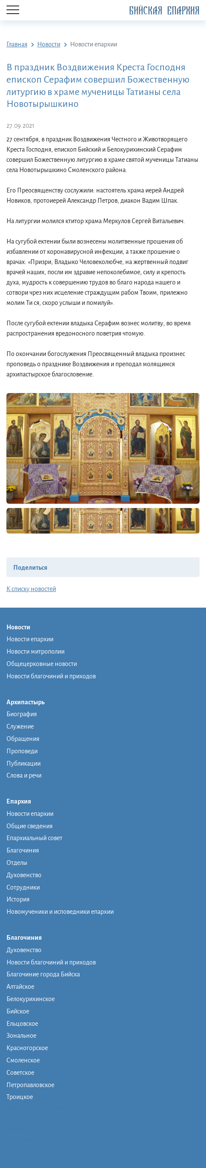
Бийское (17, 1011)
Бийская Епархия (164, 11)
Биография (21, 714)
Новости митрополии (35, 651)
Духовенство (23, 875)
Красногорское (27, 1048)
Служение (20, 726)
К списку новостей (31, 588)
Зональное (21, 1035)
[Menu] (12, 10)
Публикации (23, 763)
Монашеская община (35, 1108)
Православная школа (35, 1118)
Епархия (23, 802)
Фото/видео (22, 1139)
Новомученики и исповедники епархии (60, 911)
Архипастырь (29, 702)
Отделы (16, 862)
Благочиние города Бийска (43, 974)
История (17, 899)
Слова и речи (23, 775)
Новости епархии (29, 639)
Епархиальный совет (34, 838)
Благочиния (22, 850)
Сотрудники (23, 887)
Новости (22, 627)
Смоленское (23, 1060)
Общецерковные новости (41, 663)
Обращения (22, 738)
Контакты (19, 1149)
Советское (20, 1072)
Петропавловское (30, 1085)
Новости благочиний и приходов (51, 676)
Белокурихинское (30, 999)
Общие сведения (29, 826)
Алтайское (20, 986)
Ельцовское (22, 1023)
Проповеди (22, 751)
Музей (15, 1128)
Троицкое (19, 1096)
